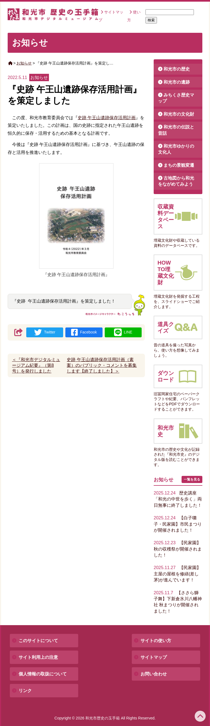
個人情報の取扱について (43, 674)
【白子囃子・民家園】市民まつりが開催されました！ (178, 524)
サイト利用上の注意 (38, 657)
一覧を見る (192, 479)
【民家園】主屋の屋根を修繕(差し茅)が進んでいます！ (177, 573)
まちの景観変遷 (179, 165)
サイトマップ (154, 657)
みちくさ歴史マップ (176, 98)
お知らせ (24, 63)
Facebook (84, 332)
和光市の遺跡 (177, 82)
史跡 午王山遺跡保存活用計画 (107, 117)
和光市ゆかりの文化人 (176, 149)
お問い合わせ (154, 674)
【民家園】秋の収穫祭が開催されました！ (178, 548)
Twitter (44, 332)
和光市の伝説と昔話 (176, 130)
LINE (123, 332)
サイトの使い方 (156, 640)
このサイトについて (38, 640)
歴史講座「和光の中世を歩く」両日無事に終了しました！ (178, 499)
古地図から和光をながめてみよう (176, 181)
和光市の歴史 (177, 69)
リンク (25, 690)
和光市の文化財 (179, 114)
